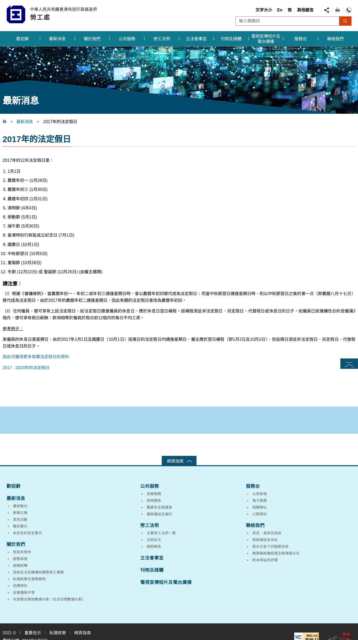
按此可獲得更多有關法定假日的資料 (36, 357)
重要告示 (32, 633)
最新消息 (24, 121)
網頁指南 (175, 461)
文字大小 (263, 10)
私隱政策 (57, 633)
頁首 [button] (349, 364)
